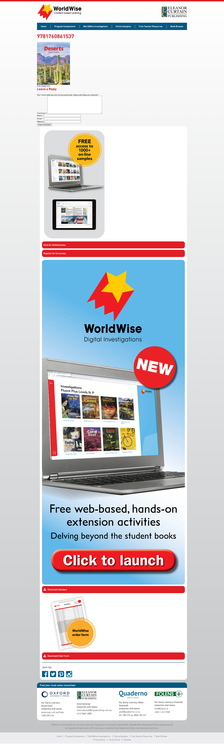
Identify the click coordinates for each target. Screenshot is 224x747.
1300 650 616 (47, 718)
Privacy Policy (99, 743)
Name (40, 119)
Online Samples (123, 26)
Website (40, 125)
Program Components (64, 26)
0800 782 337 (140, 718)
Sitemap (127, 743)
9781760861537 (43, 86)
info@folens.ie (161, 712)
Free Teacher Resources (151, 26)
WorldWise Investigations (95, 26)
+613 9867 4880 (84, 717)
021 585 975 (124, 718)
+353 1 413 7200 (162, 715)
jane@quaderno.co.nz (129, 715)
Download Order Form (56, 659)
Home (43, 26)
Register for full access (54, 256)
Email (40, 122)
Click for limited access (54, 248)
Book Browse (176, 26)
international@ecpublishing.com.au (94, 713)
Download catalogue (55, 593)
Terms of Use (114, 743)
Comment (42, 116)
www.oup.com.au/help (52, 715)
